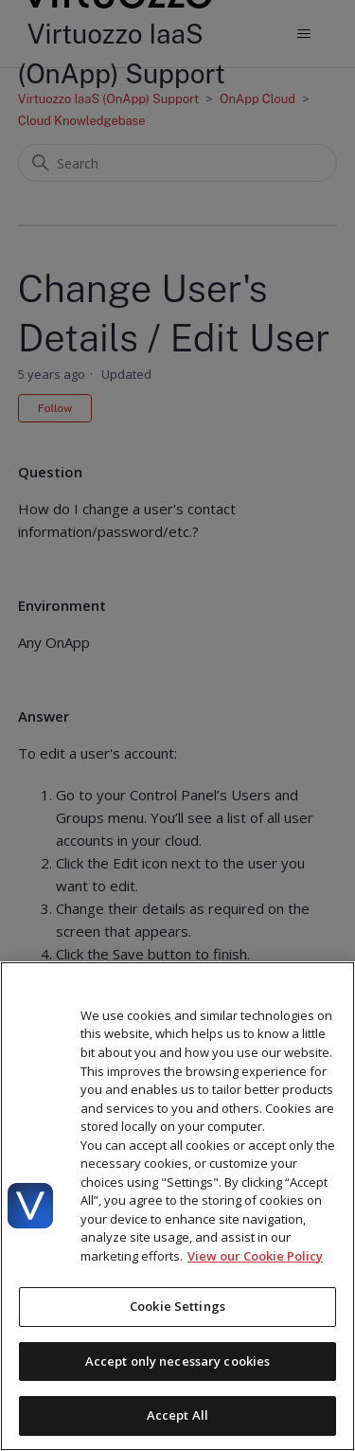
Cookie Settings (177, 1306)
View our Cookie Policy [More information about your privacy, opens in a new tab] (255, 1255)
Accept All (177, 1415)
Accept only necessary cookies (178, 1361)
